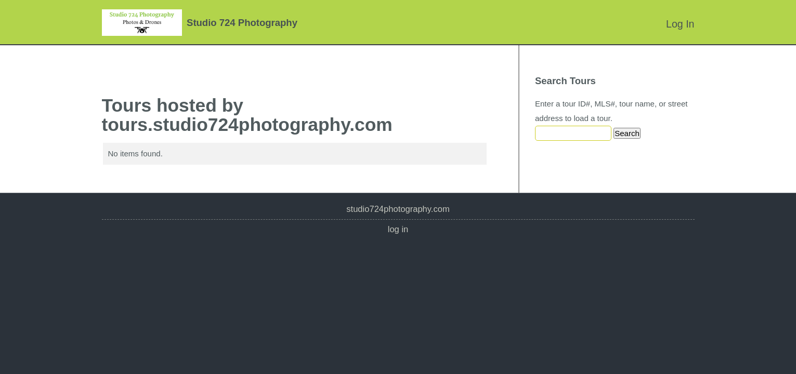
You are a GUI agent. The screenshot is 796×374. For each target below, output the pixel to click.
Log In (680, 24)
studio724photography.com (397, 209)
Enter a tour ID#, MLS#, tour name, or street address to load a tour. (611, 111)
